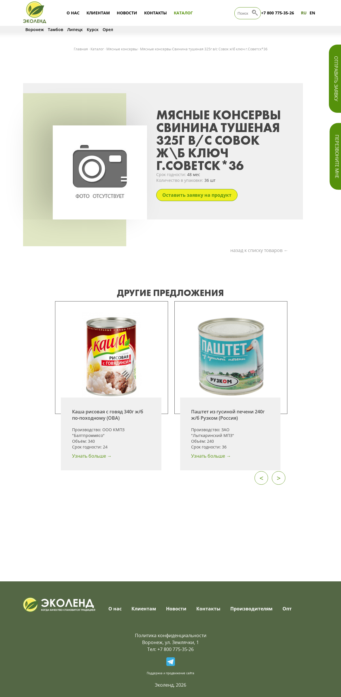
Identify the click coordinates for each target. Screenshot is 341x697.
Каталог (183, 13)
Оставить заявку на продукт (196, 195)
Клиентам (98, 13)
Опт (287, 609)
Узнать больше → (92, 456)
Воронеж (34, 29)
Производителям (251, 609)
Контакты (155, 13)
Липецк (75, 29)
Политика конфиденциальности (170, 635)
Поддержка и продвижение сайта (170, 673)
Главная (81, 49)
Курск (93, 29)
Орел (108, 29)
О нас (73, 13)
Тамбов (55, 29)
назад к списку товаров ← (259, 250)
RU (304, 13)
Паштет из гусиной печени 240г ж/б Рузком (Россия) (228, 414)
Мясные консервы (121, 49)
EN (312, 13)
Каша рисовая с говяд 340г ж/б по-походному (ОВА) (107, 414)
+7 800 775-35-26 (277, 13)
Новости (127, 13)
